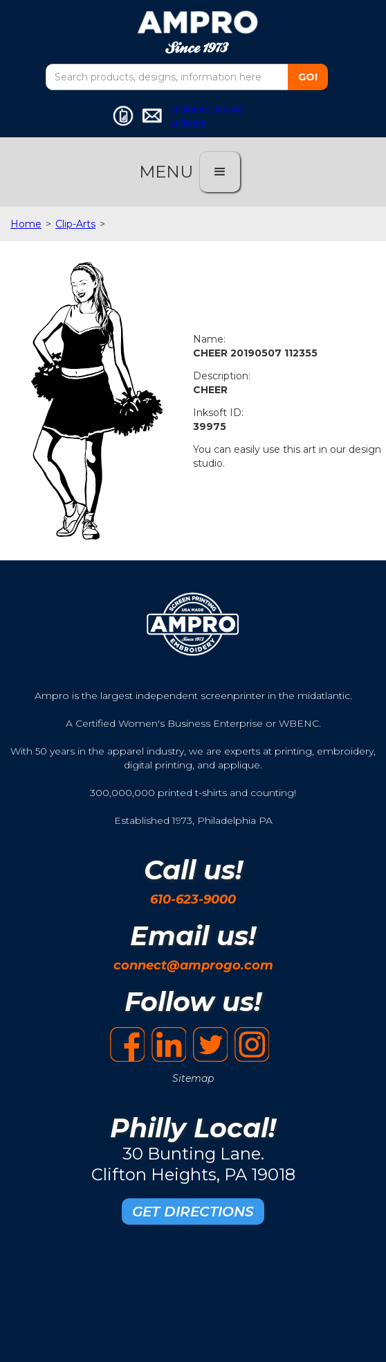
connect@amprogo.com (193, 965)
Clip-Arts (75, 224)
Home (26, 224)
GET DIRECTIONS (193, 1211)
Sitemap (193, 1078)
